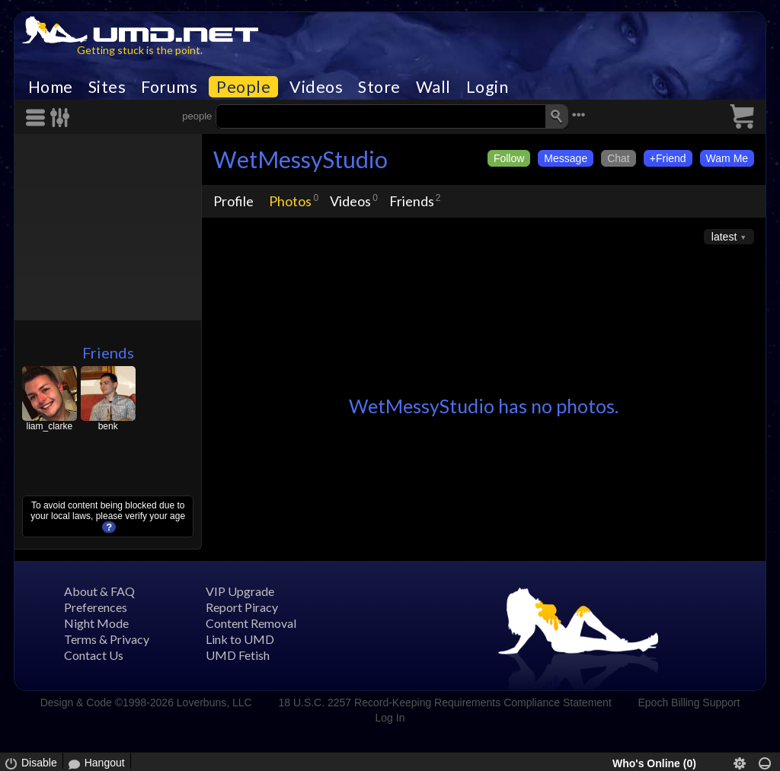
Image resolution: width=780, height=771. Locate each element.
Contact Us (93, 655)
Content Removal (251, 623)
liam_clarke (49, 426)
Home (50, 87)
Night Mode (96, 623)
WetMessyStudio (300, 159)
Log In (390, 718)
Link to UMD (240, 639)
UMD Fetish (238, 655)
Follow (509, 158)
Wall (433, 87)
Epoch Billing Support (689, 702)
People (243, 87)
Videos (316, 87)
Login (487, 87)
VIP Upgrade (240, 591)
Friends (108, 352)
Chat (618, 158)
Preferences (95, 607)
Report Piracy (242, 607)
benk (108, 426)
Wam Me (727, 158)
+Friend (668, 158)
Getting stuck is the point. (140, 49)
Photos (290, 201)
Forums (169, 87)
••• (579, 114)
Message (565, 158)
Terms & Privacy (106, 639)
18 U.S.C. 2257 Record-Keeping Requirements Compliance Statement (444, 702)
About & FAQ (99, 591)
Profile (233, 201)
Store (379, 87)
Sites (107, 87)
